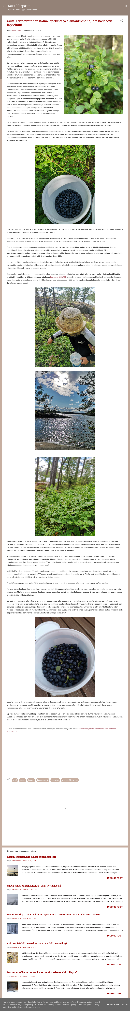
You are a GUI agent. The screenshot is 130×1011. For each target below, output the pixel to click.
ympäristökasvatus (70, 780)
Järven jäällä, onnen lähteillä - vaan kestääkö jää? (34, 885)
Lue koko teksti (115, 878)
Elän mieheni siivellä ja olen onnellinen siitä (31, 856)
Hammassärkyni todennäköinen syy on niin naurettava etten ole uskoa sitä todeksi (53, 914)
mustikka (55, 780)
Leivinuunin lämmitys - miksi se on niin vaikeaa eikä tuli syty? (42, 972)
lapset (22, 780)
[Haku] (126, 7)
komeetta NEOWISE (58, 277)
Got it (125, 1004)
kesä (15, 780)
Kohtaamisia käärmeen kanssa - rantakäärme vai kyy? (37, 943)
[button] (121, 21)
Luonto (31, 780)
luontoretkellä (42, 780)
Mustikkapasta (19, 6)
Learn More (113, 1004)
